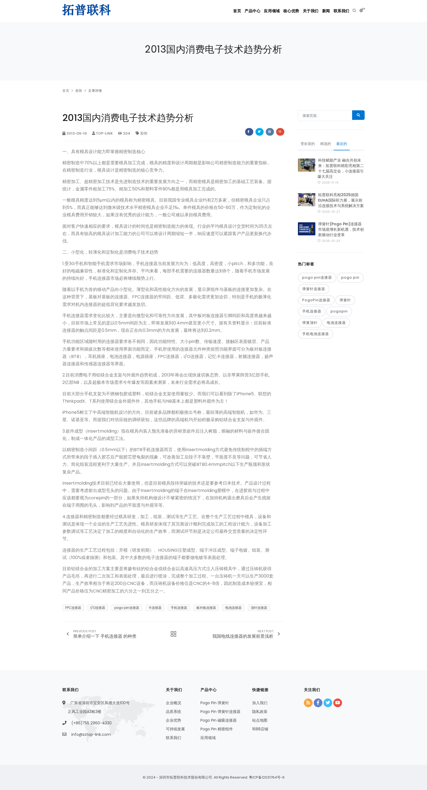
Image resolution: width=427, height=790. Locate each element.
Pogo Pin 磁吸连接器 (218, 720)
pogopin (339, 314)
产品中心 (227, 11)
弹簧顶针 (310, 325)
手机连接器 (179, 607)
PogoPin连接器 (316, 302)
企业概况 (173, 703)
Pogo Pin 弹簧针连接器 (220, 711)
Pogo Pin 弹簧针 (214, 703)
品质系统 (173, 711)
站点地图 (259, 720)
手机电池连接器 (315, 337)
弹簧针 (345, 302)
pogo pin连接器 (126, 607)
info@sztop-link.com (91, 734)
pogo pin (350, 279)
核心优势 (275, 11)
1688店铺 (260, 729)
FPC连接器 (73, 607)
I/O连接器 (97, 607)
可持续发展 (175, 729)
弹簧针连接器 (313, 290)
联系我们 (339, 11)
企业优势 (173, 720)
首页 (207, 11)
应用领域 (251, 11)
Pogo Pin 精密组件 (216, 729)
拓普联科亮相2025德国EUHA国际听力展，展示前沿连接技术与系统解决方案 (341, 201)
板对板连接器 (206, 607)
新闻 (319, 11)
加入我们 (259, 703)
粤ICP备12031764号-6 (266, 777)
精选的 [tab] (327, 145)
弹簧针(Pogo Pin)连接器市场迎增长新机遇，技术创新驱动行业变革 (341, 231)
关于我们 (299, 11)
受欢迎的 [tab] (308, 145)
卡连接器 (154, 607)
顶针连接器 (259, 607)
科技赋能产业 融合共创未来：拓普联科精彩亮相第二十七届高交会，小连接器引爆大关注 (341, 170)
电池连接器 (233, 607)
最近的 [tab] (344, 145)
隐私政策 (259, 711)
